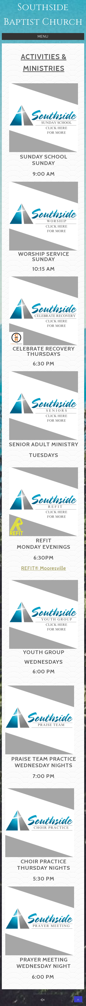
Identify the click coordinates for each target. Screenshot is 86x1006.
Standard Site (43, 993)
